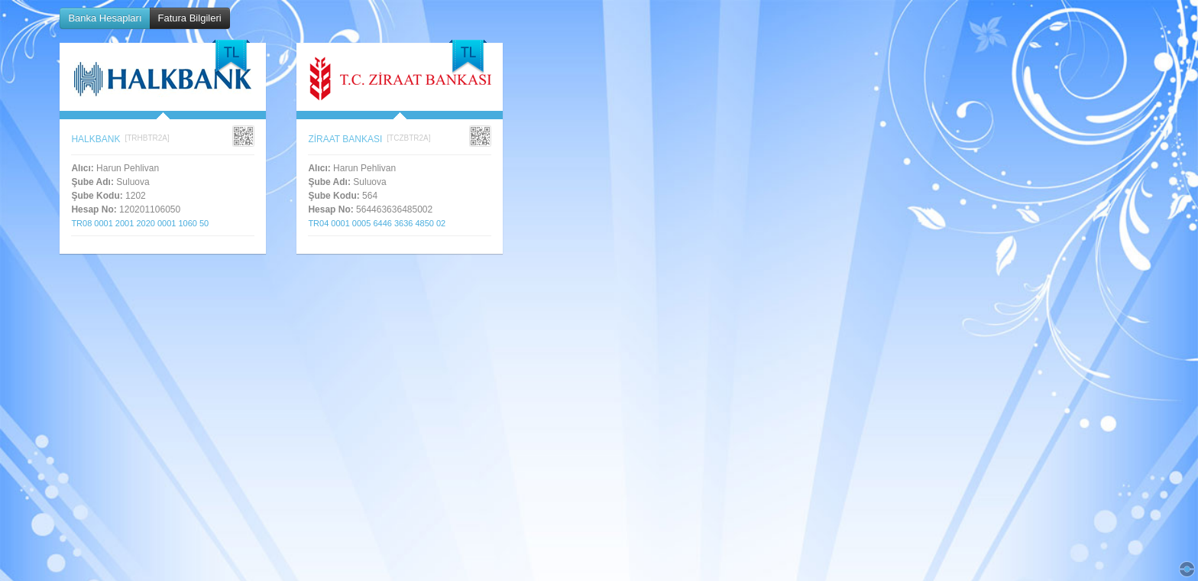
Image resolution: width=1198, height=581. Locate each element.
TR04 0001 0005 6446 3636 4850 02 (381, 223)
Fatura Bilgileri (190, 18)
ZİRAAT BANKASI (345, 139)
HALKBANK (95, 139)
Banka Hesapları (104, 18)
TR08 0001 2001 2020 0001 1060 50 (144, 223)
